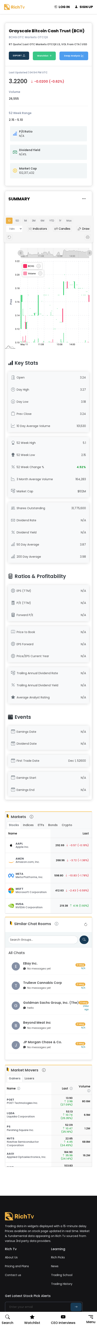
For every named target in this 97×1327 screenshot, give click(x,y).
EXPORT (19, 56)
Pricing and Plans (17, 1266)
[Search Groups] (43, 940)
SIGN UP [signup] (84, 7)
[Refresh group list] (86, 924)
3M (33, 220)
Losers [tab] (29, 1078)
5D (17, 220)
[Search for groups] (84, 940)
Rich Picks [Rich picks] (58, 1257)
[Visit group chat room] (48, 966)
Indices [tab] (28, 825)
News (54, 1266)
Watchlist (44, 56)
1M (25, 220)
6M (42, 220)
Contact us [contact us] (13, 1275)
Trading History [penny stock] (61, 1284)
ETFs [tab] (41, 825)
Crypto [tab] (67, 825)
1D (9, 220)
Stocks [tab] (14, 825)
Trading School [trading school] (61, 1275)
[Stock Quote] (27, 845)
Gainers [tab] (15, 1078)
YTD (51, 220)
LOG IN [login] (62, 7)
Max (69, 220)
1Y (60, 220)
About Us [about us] (11, 1257)
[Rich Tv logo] (14, 7)
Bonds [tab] (53, 825)
